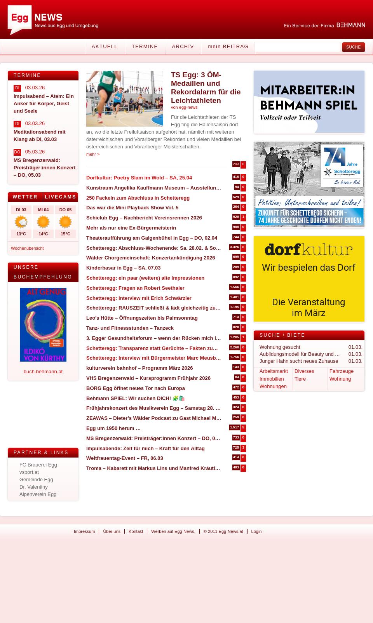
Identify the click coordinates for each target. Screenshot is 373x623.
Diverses (304, 371)
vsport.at (29, 472)
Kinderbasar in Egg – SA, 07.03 (123, 268)
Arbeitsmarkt (274, 371)
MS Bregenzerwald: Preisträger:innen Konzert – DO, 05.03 (154, 438)
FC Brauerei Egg (38, 465)
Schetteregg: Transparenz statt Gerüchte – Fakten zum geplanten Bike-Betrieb (154, 348)
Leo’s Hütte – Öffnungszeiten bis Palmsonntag (142, 318)
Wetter (25, 197)
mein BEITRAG (228, 46)
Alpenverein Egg (37, 494)
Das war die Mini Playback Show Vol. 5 (132, 208)
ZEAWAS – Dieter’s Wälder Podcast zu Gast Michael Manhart (154, 418)
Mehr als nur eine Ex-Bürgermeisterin (131, 228)
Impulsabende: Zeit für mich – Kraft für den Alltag (145, 448)
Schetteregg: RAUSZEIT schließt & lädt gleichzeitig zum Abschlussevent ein (154, 308)
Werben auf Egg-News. (173, 531)
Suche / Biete (282, 335)
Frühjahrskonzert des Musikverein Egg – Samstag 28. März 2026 (154, 408)
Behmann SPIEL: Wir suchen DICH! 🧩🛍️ (135, 398)
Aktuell (105, 46)
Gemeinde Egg (36, 479)
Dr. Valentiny (33, 487)
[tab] (25, 197)
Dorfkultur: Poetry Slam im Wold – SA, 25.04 (139, 178)
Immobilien (272, 379)
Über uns (111, 531)
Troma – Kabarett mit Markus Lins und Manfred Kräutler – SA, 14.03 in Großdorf (154, 468)
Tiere (300, 379)
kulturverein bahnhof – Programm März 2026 (139, 368)
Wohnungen (273, 386)
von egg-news (184, 107)
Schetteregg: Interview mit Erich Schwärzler (139, 298)
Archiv (183, 46)
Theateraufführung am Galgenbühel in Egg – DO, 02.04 (151, 238)
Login (256, 531)
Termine (145, 46)
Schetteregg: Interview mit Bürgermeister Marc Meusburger (154, 358)
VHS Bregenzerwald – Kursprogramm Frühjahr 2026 (148, 378)
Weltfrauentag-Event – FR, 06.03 (124, 458)
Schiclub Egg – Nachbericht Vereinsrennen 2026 (144, 218)
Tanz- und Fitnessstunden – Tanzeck (130, 328)
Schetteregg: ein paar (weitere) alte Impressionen (145, 278)
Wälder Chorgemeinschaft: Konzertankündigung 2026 (150, 258)
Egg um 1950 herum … (113, 428)
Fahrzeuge (341, 371)
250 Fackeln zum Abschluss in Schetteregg (138, 198)
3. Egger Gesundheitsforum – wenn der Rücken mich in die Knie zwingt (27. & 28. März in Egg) (154, 338)
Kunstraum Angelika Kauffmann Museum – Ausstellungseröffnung (154, 188)
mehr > (93, 154)
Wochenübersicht (27, 248)
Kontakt (136, 531)
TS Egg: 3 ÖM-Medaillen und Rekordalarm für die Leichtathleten (206, 87)
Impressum (84, 531)
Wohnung (340, 379)
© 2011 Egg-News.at (223, 531)
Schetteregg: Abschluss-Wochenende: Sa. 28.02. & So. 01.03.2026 (154, 248)
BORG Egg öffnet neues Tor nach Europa (135, 388)
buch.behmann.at (43, 371)
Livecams (60, 197)
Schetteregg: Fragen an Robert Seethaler (135, 288)
